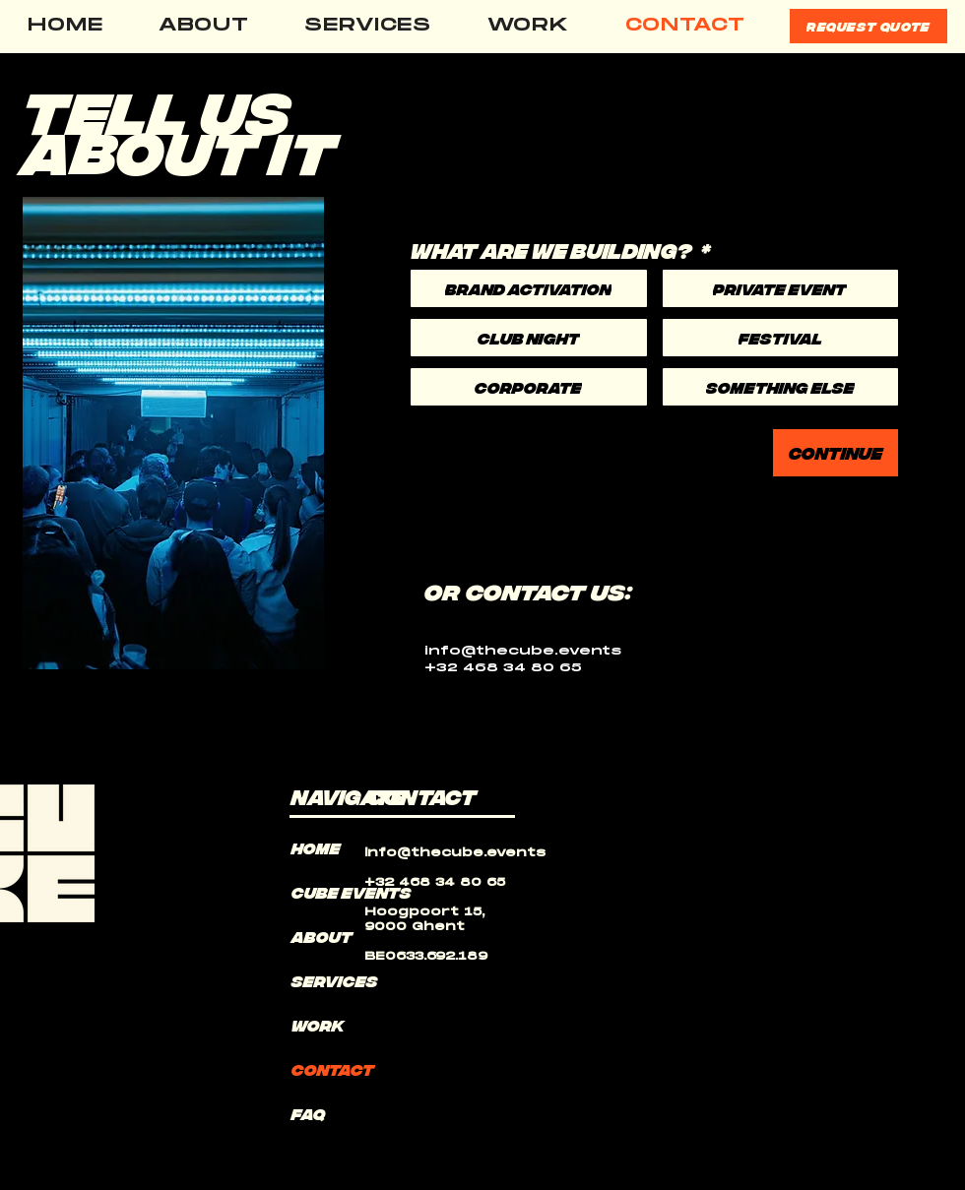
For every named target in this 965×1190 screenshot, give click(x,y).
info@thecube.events (522, 651)
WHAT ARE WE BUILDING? (561, 249)
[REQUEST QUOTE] (868, 26)
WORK (318, 1024)
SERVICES (334, 980)
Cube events (338, 892)
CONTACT (332, 1069)
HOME (316, 847)
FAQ (308, 1113)
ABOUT (322, 936)
